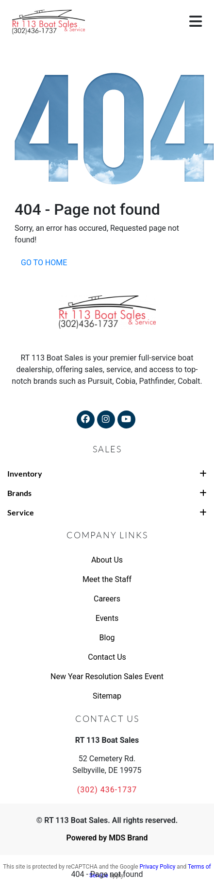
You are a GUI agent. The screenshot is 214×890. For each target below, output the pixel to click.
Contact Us (107, 657)
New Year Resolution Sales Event (107, 676)
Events (107, 618)
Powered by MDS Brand (107, 837)
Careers (107, 598)
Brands (107, 492)
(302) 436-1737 (107, 789)
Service (107, 512)
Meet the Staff (107, 579)
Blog (107, 637)
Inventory (107, 473)
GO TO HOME (44, 262)
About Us (107, 560)
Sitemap (107, 696)
